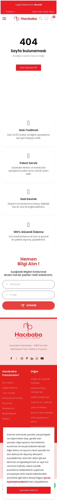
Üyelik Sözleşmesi (40, 398)
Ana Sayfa (7, 384)
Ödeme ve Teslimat (41, 403)
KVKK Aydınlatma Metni (40, 421)
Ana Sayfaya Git (28, 67)
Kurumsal (7, 404)
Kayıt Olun (48, 11)
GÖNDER (28, 307)
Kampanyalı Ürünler (12, 399)
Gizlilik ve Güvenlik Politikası (40, 382)
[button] (4, 18)
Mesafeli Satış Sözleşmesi (38, 391)
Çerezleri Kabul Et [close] (29, 490)
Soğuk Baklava (9, 389)
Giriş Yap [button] (36, 11)
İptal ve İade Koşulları (42, 414)
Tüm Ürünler (8, 394)
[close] (51, 430)
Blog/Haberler (9, 414)
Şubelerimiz (8, 409)
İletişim (6, 420)
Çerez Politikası (39, 408)
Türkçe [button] (9, 11)
